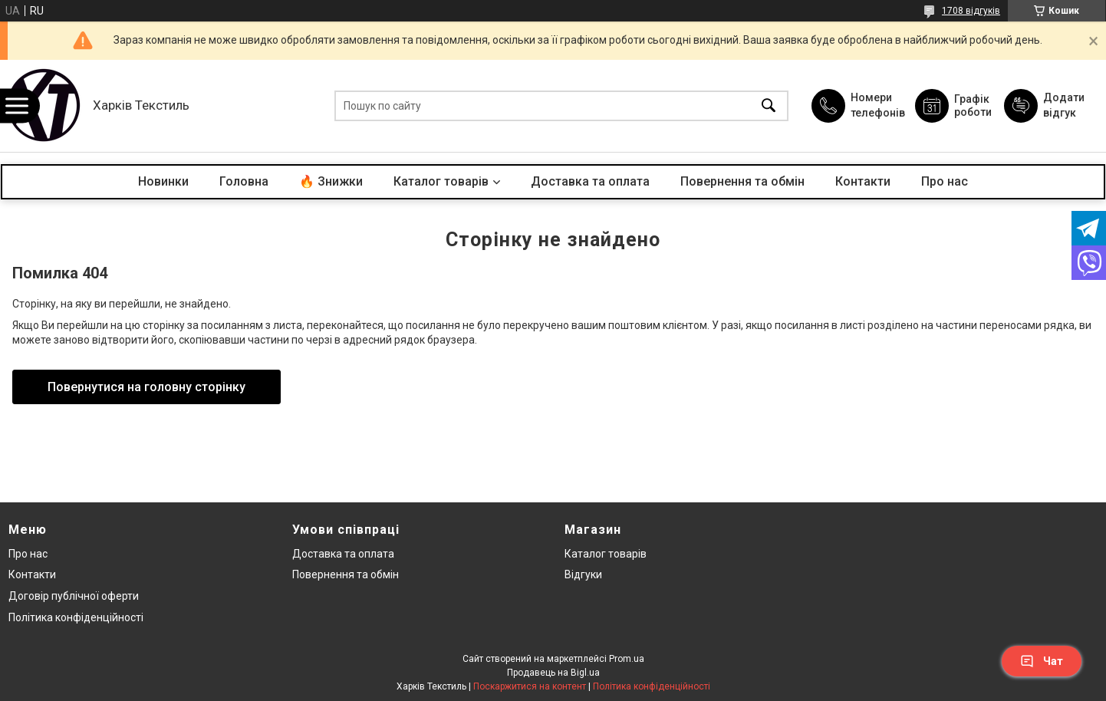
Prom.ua (626, 658)
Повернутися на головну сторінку (146, 387)
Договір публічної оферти (73, 596)
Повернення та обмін (742, 181)
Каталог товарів (441, 181)
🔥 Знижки (331, 181)
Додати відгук (1064, 105)
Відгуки (583, 574)
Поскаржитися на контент (529, 686)
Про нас (944, 181)
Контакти (862, 181)
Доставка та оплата (590, 181)
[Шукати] (768, 106)
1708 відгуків (971, 10)
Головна (243, 181)
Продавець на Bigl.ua (553, 672)
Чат (1041, 661)
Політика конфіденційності (75, 617)
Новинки (163, 181)
